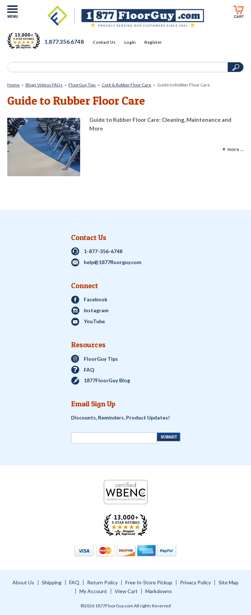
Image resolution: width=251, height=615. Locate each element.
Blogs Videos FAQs (44, 85)
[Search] (117, 67)
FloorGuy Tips (82, 85)
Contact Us (104, 42)
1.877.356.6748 (64, 41)
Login (130, 42)
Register (153, 42)
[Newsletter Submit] (168, 437)
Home (13, 85)
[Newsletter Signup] (114, 438)
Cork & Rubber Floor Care (126, 85)
